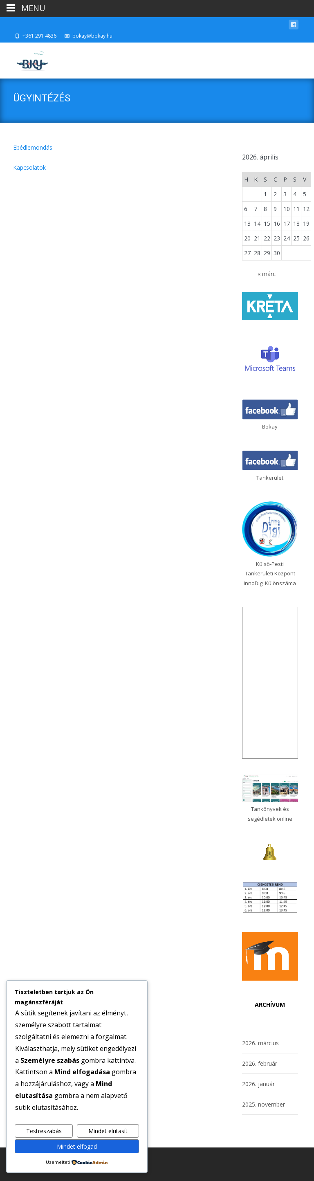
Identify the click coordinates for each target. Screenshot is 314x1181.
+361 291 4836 (39, 35)
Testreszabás (44, 1131)
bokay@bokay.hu (92, 35)
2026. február (259, 1063)
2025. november (263, 1104)
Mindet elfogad (77, 1146)
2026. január (258, 1084)
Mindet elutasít (108, 1131)
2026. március (260, 1043)
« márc (267, 274)
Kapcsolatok (29, 167)
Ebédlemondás (32, 147)
